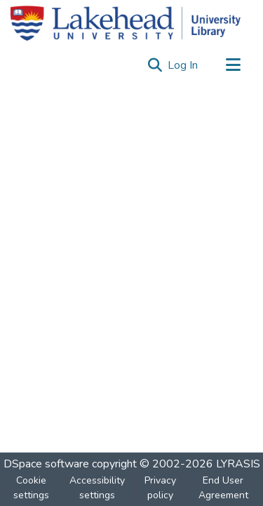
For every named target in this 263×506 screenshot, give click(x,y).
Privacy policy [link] (160, 488)
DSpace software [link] (46, 464)
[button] (154, 65)
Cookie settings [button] (31, 488)
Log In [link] (183, 65)
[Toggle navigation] (232, 65)
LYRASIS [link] (238, 464)
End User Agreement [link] (223, 488)
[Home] (126, 23)
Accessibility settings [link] (97, 488)
